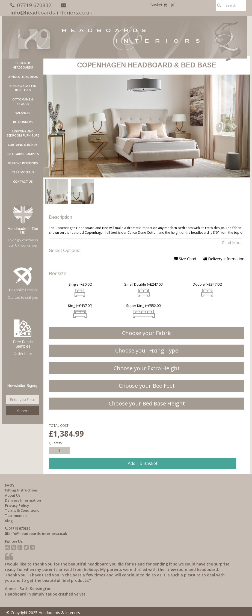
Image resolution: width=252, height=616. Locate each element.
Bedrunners (23, 122)
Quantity (55, 443)
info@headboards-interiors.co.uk (51, 12)
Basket (163, 4)
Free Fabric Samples (23, 154)
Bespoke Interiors (23, 163)
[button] (58, 126)
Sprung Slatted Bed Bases (23, 88)
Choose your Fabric (146, 333)
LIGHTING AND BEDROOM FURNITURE (23, 133)
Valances (22, 113)
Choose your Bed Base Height (147, 403)
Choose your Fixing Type (146, 350)
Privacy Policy (17, 505)
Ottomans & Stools (23, 101)
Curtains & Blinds (23, 145)
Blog (9, 520)
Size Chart (185, 258)
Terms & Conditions (22, 510)
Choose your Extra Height (147, 368)
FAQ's (9, 485)
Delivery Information (223, 258)
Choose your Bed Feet (147, 385)
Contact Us (23, 181)
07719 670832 (34, 5)
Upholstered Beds (23, 77)
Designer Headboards (23, 65)
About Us (12, 495)
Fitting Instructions (21, 490)
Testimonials (23, 172)
